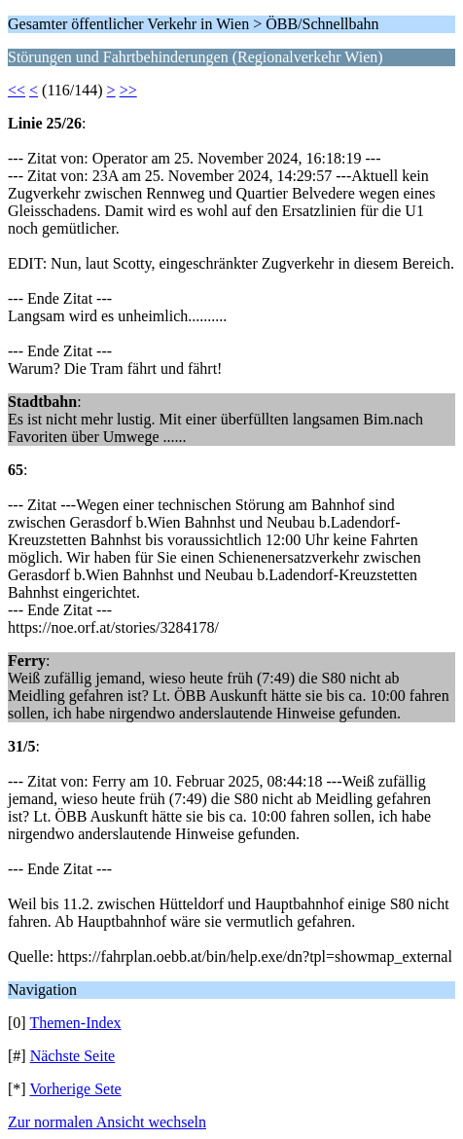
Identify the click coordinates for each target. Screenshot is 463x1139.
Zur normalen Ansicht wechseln (107, 1122)
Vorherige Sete (75, 1089)
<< (16, 90)
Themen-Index (75, 1022)
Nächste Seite (73, 1055)
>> (128, 90)
